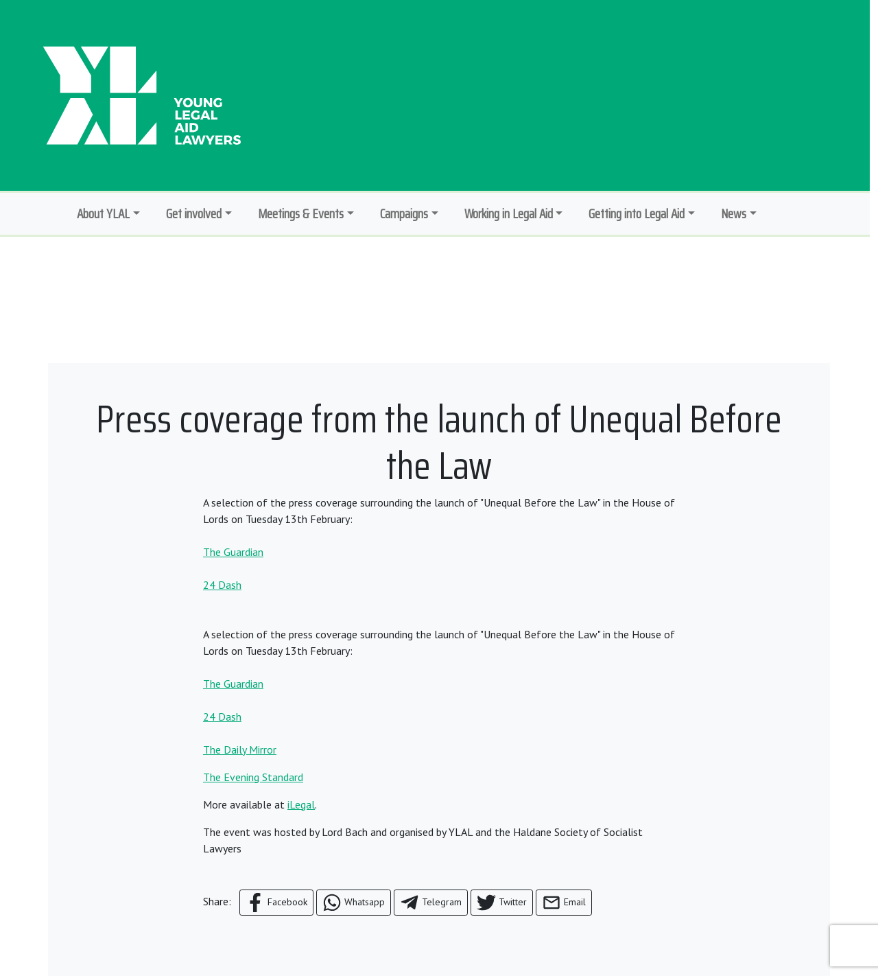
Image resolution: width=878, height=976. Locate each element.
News (733, 213)
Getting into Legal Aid (637, 213)
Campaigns (404, 213)
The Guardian (233, 552)
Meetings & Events (301, 213)
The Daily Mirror (239, 749)
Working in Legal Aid (508, 213)
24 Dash (222, 585)
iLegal (301, 804)
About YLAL (103, 213)
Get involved (194, 213)
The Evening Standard (253, 777)
